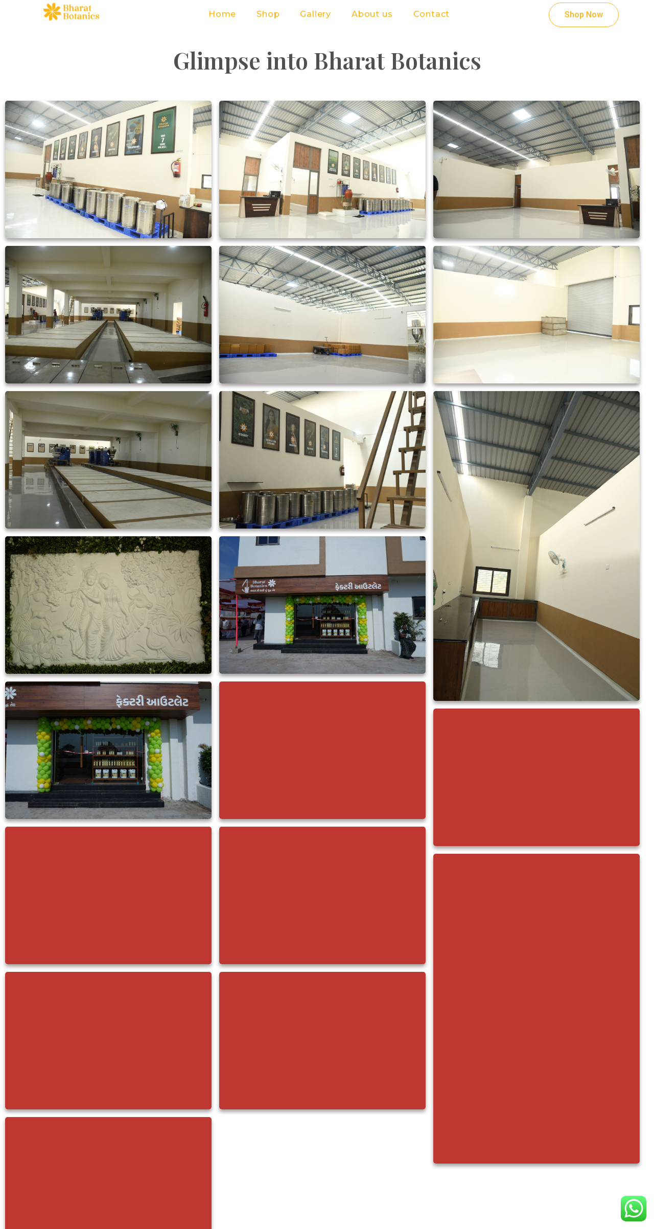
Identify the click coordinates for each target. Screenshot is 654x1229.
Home (222, 14)
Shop (267, 14)
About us (372, 14)
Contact (431, 14)
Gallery (315, 14)
